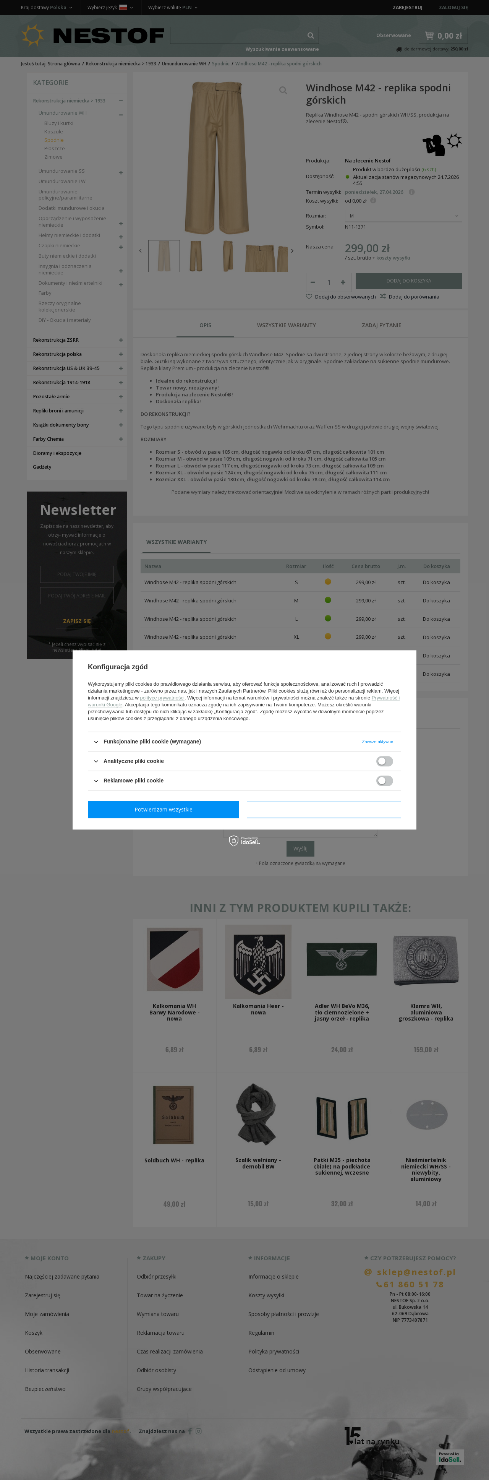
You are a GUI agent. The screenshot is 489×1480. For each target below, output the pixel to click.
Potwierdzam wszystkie (325, 809)
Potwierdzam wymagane (165, 809)
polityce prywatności (162, 698)
